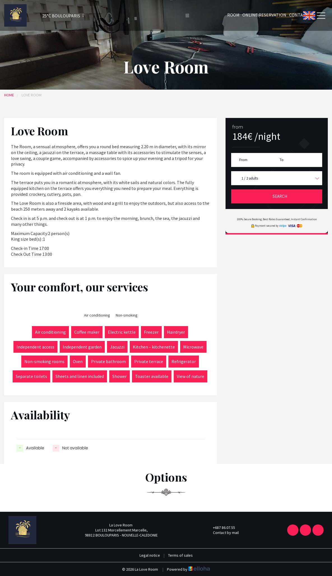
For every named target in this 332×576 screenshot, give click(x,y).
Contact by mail (222, 532)
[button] (55, 15)
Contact (298, 15)
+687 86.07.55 (220, 527)
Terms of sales (180, 555)
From (243, 159)
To (282, 159)
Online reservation (264, 15)
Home (9, 94)
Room (233, 15)
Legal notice (150, 555)
